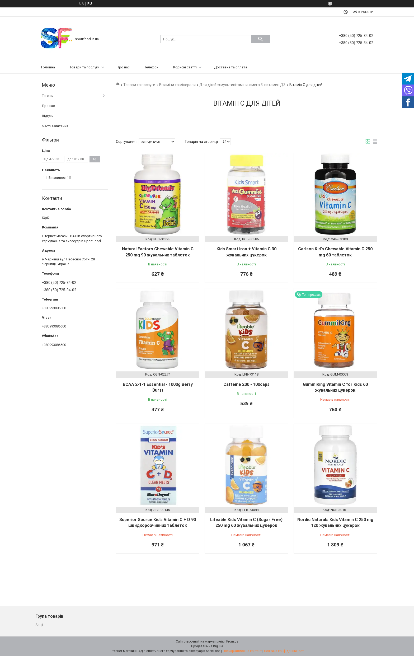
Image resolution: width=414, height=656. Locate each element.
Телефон (151, 67)
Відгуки (48, 116)
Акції (39, 625)
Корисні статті (185, 67)
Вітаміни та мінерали (177, 85)
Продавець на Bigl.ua (207, 646)
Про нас (123, 67)
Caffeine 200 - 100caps (246, 384)
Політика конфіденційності (284, 651)
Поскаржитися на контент (242, 651)
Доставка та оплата (230, 67)
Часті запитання (55, 126)
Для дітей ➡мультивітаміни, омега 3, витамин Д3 (242, 85)
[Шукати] (260, 39)
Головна (48, 67)
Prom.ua (232, 641)
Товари (48, 96)
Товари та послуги (84, 67)
